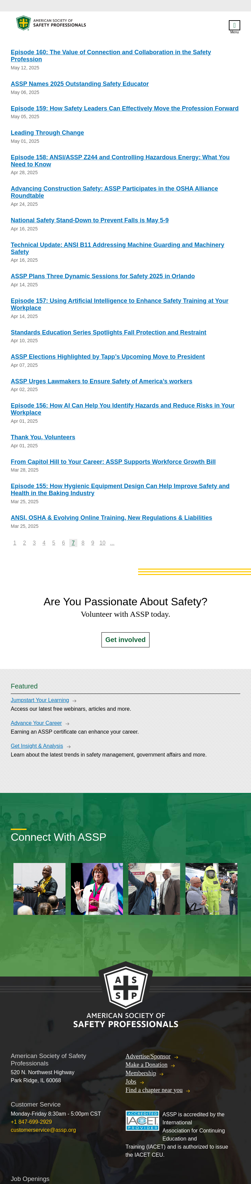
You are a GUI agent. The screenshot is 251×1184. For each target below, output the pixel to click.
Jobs (131, 1081)
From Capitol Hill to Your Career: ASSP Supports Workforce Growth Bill (113, 461)
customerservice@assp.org (43, 1130)
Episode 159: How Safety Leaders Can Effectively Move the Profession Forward (125, 108)
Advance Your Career (36, 723)
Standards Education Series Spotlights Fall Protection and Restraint (108, 332)
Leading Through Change (47, 132)
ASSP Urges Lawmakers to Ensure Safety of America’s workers (102, 381)
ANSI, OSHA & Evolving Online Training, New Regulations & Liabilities (111, 517)
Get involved (125, 639)
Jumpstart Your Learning (40, 700)
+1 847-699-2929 (31, 1122)
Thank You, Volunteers (43, 437)
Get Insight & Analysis (37, 746)
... (112, 543)
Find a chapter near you (154, 1090)
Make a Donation (147, 1064)
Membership (141, 1073)
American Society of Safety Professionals (51, 25)
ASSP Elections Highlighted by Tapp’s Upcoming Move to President (108, 356)
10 (102, 543)
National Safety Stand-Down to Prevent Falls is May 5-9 (90, 220)
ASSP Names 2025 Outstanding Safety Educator (80, 84)
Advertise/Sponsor (148, 1056)
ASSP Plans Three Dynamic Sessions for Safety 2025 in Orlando (103, 276)
